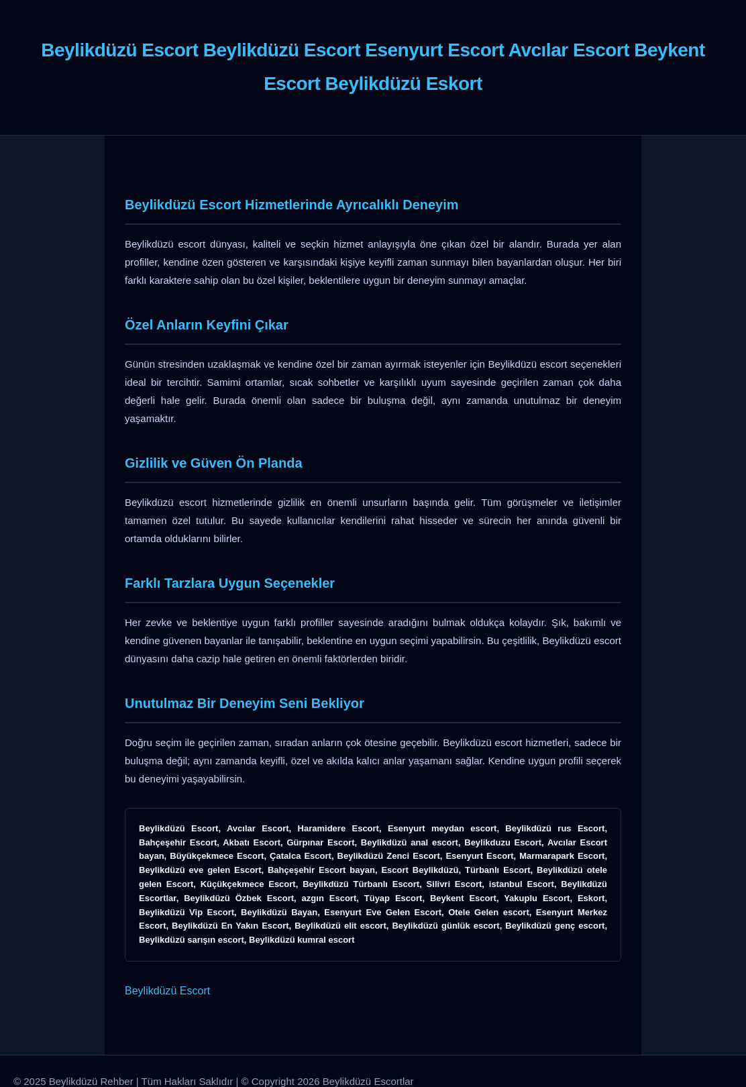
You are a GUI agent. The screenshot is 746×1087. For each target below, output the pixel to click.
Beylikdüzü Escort (167, 990)
